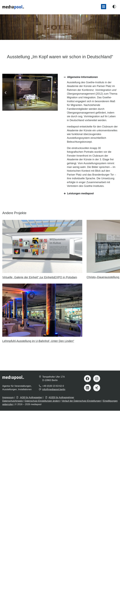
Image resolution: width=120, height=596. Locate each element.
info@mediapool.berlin (53, 389)
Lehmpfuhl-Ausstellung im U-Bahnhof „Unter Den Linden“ (38, 341)
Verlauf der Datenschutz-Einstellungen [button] (81, 401)
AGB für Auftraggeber (29, 397)
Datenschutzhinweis (12, 401)
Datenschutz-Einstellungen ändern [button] (42, 401)
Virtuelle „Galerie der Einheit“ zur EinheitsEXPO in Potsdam (39, 277)
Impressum (8, 397)
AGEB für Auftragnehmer (59, 397)
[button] (103, 6)
